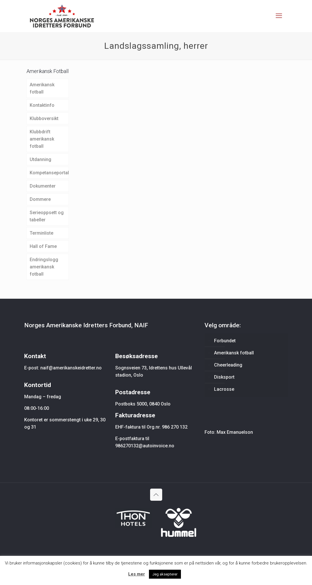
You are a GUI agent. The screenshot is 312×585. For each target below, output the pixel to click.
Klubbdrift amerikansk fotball (42, 139)
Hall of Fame (43, 246)
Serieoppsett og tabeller (47, 216)
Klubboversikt (44, 118)
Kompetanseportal (49, 172)
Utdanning (40, 159)
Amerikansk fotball (42, 88)
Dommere (40, 199)
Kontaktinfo (42, 105)
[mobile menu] (279, 16)
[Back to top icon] (156, 495)
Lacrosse (224, 389)
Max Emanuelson (235, 432)
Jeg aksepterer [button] (164, 574)
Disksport (224, 377)
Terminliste (41, 233)
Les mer (136, 574)
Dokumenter (43, 186)
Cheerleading (228, 365)
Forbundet (225, 340)
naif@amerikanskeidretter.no (71, 368)
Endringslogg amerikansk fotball (44, 267)
